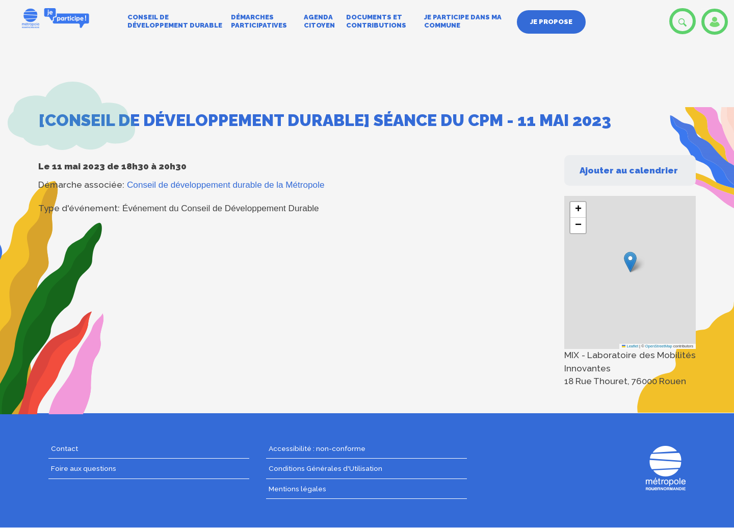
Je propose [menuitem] (551, 22)
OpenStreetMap (658, 346)
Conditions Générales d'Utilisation (325, 468)
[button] (630, 262)
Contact (64, 448)
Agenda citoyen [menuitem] (319, 21)
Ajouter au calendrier (629, 170)
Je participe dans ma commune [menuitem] (463, 21)
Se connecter (714, 22)
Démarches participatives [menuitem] (259, 21)
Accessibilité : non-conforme (317, 448)
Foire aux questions (83, 468)
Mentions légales (297, 489)
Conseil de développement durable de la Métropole (225, 185)
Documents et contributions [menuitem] (376, 21)
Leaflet (630, 346)
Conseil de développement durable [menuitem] (174, 21)
